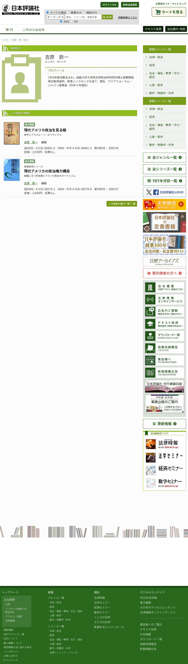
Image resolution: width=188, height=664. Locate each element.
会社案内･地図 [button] (176, 29)
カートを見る (172, 11)
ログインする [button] (109, 4)
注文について (11, 638)
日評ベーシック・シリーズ (64, 652)
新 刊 (9, 29)
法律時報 (99, 598)
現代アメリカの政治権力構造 (47, 170)
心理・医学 (156, 85)
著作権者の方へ (162, 272)
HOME (5, 39)
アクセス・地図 (13, 616)
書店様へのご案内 (151, 624)
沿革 (7, 604)
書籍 (50, 592)
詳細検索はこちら (127, 17)
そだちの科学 (102, 622)
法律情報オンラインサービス (158, 612)
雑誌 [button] (69, 29)
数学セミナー (102, 612)
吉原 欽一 (31, 142)
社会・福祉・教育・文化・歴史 (165, 75)
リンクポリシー (12, 651)
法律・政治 (156, 57)
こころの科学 (102, 617)
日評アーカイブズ (125, 29)
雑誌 (96, 592)
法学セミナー (102, 602)
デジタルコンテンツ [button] (93, 29)
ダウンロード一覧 (151, 639)
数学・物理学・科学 (161, 93)
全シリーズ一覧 (162, 168)
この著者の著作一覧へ (120, 203)
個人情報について (13, 642)
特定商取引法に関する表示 (18, 647)
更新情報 (162, 423)
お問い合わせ (11, 655)
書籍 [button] (56, 29)
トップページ (10, 592)
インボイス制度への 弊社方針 (15, 610)
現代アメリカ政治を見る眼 (45, 129)
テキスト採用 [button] (153, 29)
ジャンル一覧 (56, 598)
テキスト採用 (148, 629)
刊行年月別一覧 (162, 180)
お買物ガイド (162, 3)
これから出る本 (34, 29)
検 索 (107, 17)
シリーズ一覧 (56, 626)
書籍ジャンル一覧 (160, 49)
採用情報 (10, 620)
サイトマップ (179, 3)
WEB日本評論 (148, 598)
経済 (152, 65)
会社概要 (9, 600)
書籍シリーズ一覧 (160, 101)
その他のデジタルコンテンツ (158, 607)
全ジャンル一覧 (162, 157)
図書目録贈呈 (148, 644)
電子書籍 (145, 602)
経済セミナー (102, 607)
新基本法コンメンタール (109, 627)
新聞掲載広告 (148, 649)
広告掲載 (145, 634)
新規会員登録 (130, 4)
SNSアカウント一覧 (14, 634)
